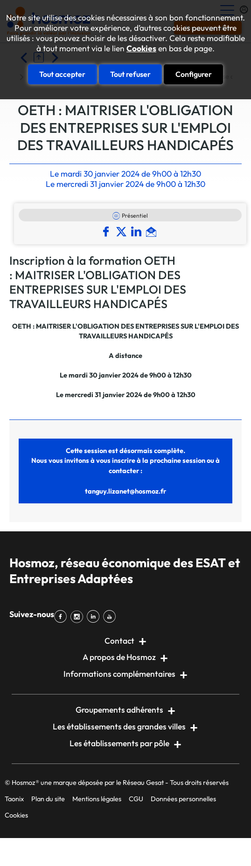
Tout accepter (62, 74)
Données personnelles (183, 798)
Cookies (141, 48)
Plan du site (48, 798)
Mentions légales (96, 798)
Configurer (193, 74)
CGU (136, 798)
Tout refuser (130, 74)
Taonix (14, 798)
